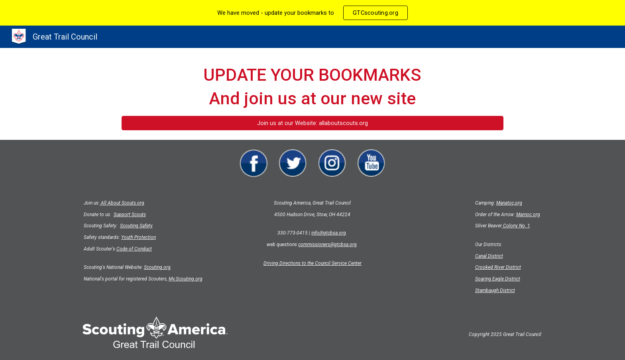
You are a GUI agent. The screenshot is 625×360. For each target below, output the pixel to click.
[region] (312, 13)
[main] (312, 87)
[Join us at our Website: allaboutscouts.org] (312, 122)
